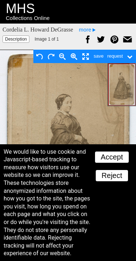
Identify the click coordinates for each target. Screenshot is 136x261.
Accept (112, 157)
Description (16, 39)
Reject (112, 175)
